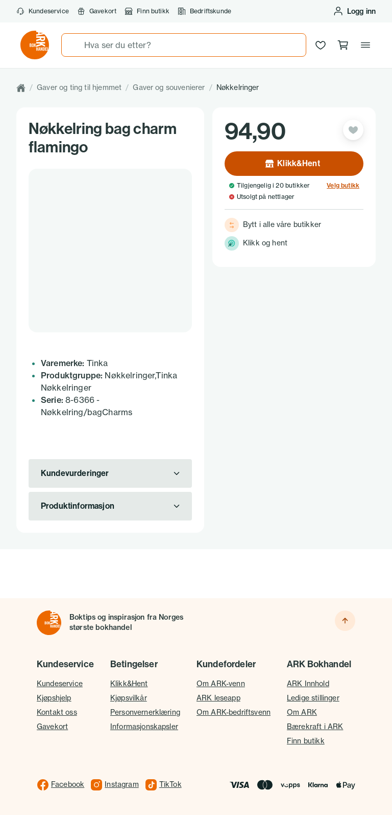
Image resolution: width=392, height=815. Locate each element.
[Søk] (73, 45)
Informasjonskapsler (144, 726)
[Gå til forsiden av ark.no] (34, 45)
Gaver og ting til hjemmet (79, 87)
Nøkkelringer (237, 87)
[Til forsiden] (49, 622)
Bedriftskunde (204, 11)
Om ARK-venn (221, 683)
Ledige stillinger (313, 698)
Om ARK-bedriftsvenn (234, 712)
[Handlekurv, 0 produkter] (343, 45)
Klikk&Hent (129, 683)
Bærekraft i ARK (315, 726)
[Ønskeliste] (320, 45)
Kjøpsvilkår (128, 698)
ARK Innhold (308, 683)
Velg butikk (343, 185)
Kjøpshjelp (54, 698)
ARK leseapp (218, 698)
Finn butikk (147, 11)
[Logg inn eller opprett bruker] (354, 11)
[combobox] (183, 45)
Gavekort (96, 11)
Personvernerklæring (145, 712)
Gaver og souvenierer (169, 87)
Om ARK (302, 712)
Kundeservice (42, 11)
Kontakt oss (57, 712)
